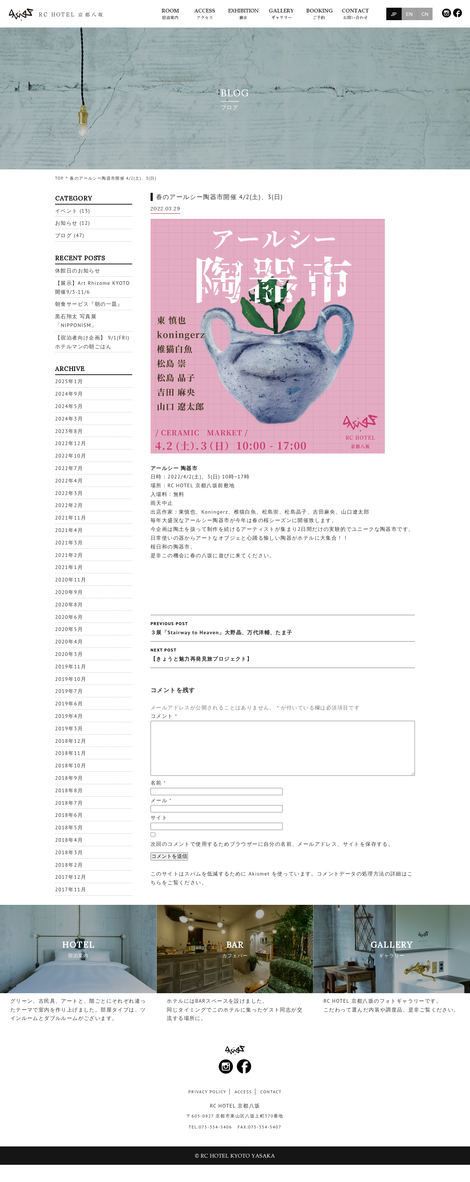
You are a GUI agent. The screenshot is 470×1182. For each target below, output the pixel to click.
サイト (159, 817)
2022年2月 (69, 505)
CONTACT (271, 1091)
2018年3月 (69, 852)
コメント (164, 716)
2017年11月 (70, 889)
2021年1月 (69, 567)
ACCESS (243, 1091)
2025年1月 (69, 381)
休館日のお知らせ (77, 270)
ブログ (63, 235)
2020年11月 (70, 579)
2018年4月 (69, 840)
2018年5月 (69, 827)
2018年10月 (70, 765)
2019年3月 (69, 728)
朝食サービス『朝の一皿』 (89, 304)
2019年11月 (70, 666)
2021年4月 (69, 530)
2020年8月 (69, 604)
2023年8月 (69, 431)
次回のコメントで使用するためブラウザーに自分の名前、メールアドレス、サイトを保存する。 (272, 844)
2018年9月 (69, 778)
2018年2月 (69, 865)
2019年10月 (70, 679)
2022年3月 (69, 493)
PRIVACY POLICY (207, 1091)
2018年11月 (70, 753)
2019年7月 (69, 691)
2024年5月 (69, 406)
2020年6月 (69, 617)
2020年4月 (69, 641)
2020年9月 (69, 592)
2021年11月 (70, 517)
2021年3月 (69, 542)
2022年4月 (69, 480)
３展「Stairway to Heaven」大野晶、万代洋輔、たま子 (283, 627)
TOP (59, 178)
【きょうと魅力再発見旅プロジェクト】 (283, 654)
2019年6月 (69, 703)
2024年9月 (69, 393)
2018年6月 (69, 815)
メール (161, 800)
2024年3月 (69, 418)
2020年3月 (69, 654)
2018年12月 (70, 741)
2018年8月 (69, 790)
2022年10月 (70, 455)
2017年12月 (70, 877)
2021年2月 (69, 555)
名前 (158, 782)
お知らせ (66, 223)
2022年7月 (69, 468)
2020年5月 (69, 629)
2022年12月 (70, 443)
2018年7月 (69, 803)
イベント (66, 211)
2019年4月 (69, 716)
